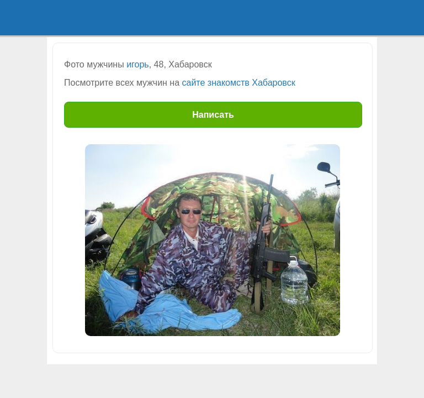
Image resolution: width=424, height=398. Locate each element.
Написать (213, 114)
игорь (137, 64)
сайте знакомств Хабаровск (238, 82)
